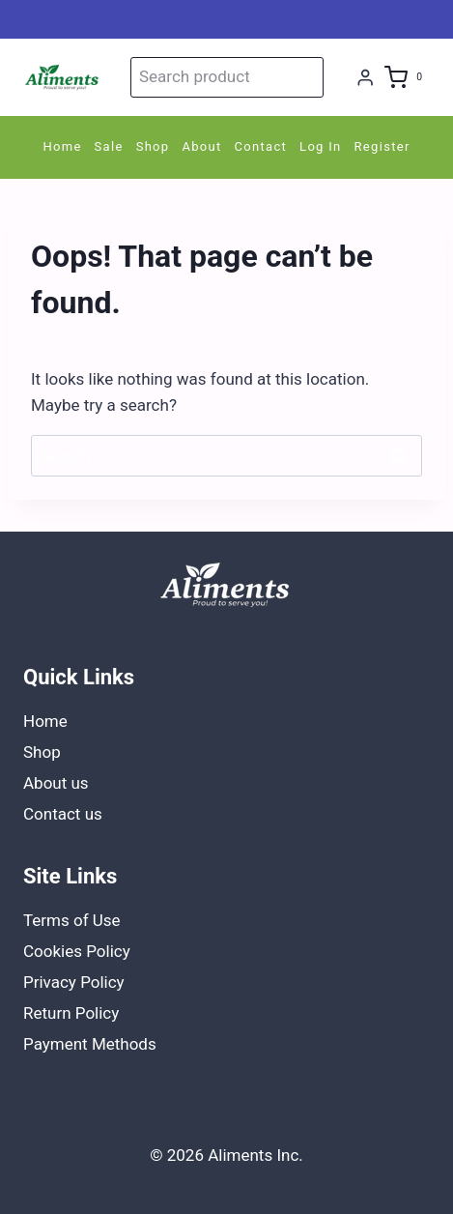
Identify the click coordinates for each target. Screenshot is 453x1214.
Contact (261, 146)
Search (305, 77)
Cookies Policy (76, 951)
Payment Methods (89, 1044)
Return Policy (71, 1013)
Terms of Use (72, 920)
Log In (320, 146)
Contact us (62, 814)
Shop (153, 146)
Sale (109, 146)
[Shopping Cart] (407, 77)
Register (382, 146)
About (201, 146)
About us (56, 783)
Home (61, 146)
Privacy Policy (74, 982)
